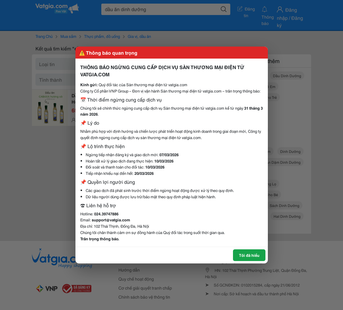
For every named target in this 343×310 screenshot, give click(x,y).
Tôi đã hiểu (249, 255)
